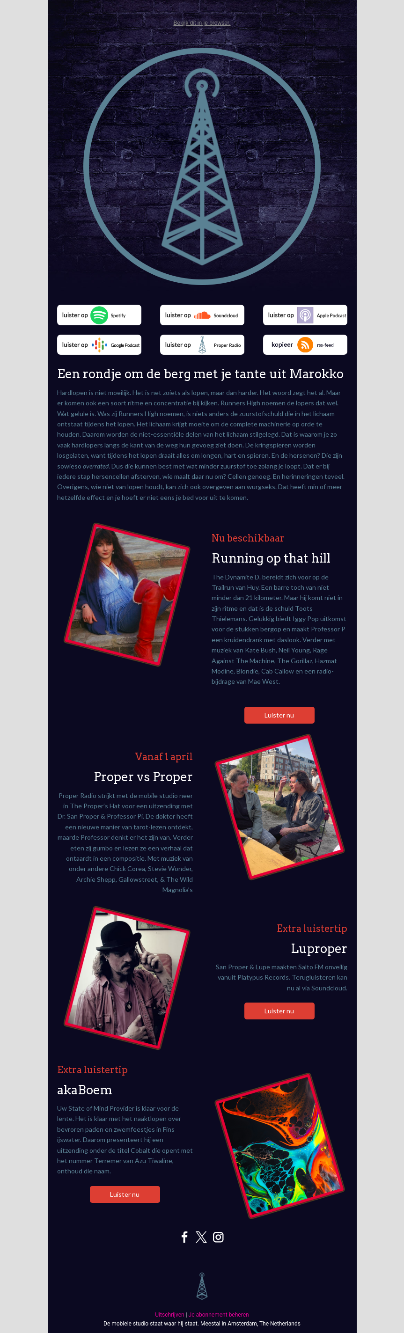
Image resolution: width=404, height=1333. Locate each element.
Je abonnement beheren (219, 1314)
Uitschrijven (169, 1314)
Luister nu (279, 715)
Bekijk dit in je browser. (201, 23)
